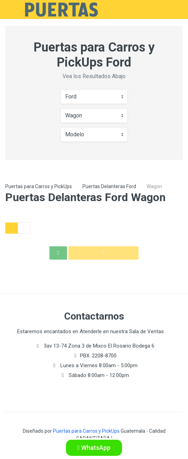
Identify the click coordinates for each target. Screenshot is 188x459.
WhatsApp (94, 447)
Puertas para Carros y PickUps (38, 186)
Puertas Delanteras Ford (109, 186)
